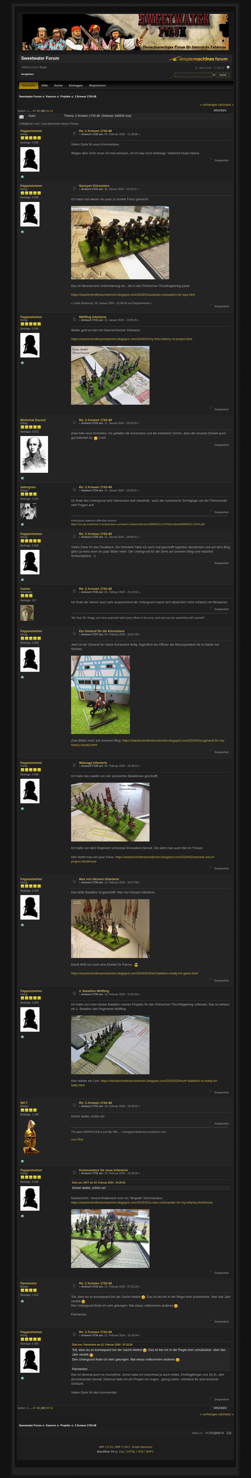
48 (38, 110)
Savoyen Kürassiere (94, 186)
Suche (58, 85)
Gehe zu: (197, 1432)
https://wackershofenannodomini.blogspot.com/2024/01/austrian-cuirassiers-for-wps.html (133, 294)
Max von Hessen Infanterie (99, 879)
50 (47, 110)
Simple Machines (142, 1446)
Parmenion (28, 1283)
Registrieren (97, 85)
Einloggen (76, 85)
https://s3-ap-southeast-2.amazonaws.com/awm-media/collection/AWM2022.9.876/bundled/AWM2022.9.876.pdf (137, 524)
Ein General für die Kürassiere (101, 631)
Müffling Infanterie (92, 317)
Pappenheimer (31, 131)
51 (51, 110)
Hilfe (45, 85)
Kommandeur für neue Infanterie (103, 1170)
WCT (23, 1103)
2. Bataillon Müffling (94, 991)
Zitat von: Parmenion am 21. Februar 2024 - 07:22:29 (102, 1344)
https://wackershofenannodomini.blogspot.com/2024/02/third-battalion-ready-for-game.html (134, 973)
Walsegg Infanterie (93, 763)
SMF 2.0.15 (106, 1446)
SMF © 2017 (122, 1446)
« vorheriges (208, 104)
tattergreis (28, 487)
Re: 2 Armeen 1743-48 (95, 131)
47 (34, 110)
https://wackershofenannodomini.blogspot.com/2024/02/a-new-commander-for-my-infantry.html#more (142, 1202)
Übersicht (28, 85)
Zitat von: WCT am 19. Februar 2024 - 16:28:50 (98, 1182)
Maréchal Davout (33, 420)
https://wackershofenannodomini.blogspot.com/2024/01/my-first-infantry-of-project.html (131, 339)
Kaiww (25, 589)
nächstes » (225, 104)
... (31, 110)
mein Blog (77, 1139)
